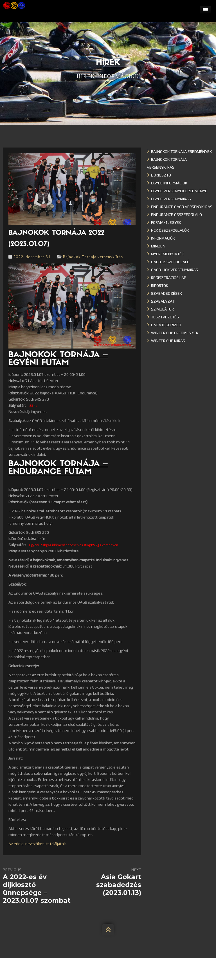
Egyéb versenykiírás (171, 198)
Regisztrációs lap (168, 277)
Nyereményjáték (167, 254)
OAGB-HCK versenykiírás (174, 269)
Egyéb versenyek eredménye (179, 191)
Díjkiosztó (161, 175)
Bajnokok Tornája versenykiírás (93, 256)
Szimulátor (162, 309)
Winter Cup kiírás (168, 340)
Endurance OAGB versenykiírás (181, 206)
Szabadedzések (166, 293)
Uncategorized (166, 325)
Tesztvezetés (165, 317)
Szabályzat (163, 301)
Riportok (159, 285)
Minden (158, 246)
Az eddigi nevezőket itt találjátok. (37, 843)
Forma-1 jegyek (166, 222)
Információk (163, 238)
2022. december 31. (32, 256)
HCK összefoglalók (170, 230)
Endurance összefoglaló (176, 214)
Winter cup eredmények (174, 333)
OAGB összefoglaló (170, 262)
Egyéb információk (169, 183)
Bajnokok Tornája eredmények (181, 151)
